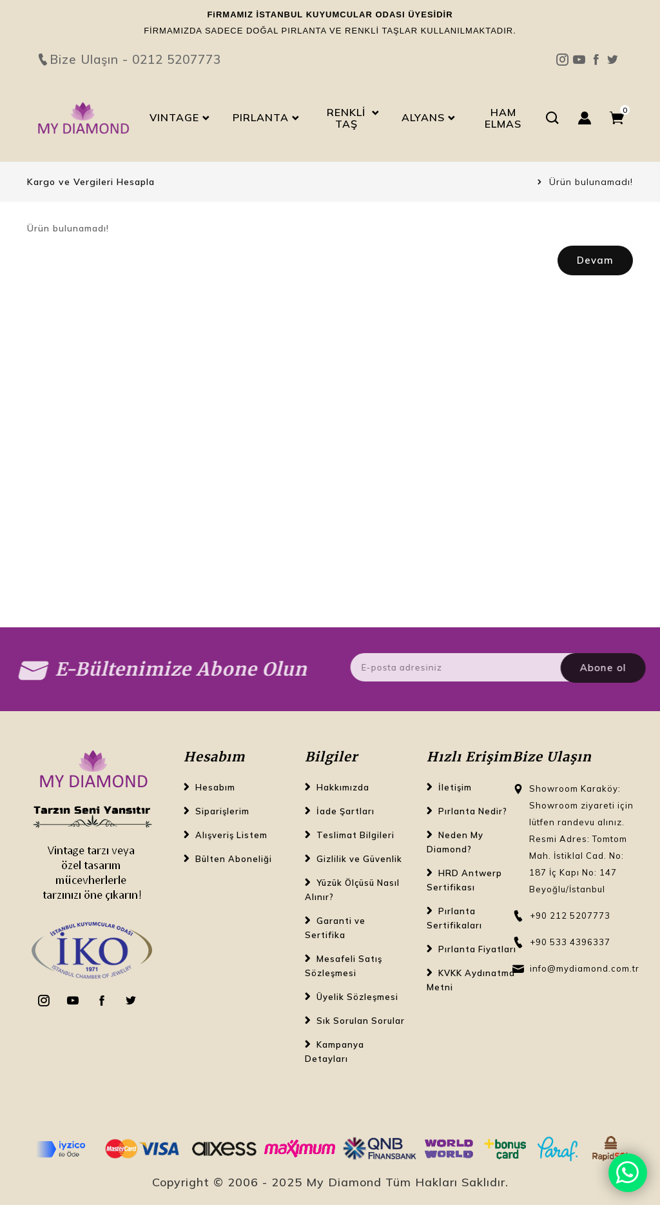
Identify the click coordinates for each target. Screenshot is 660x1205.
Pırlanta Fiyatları (477, 949)
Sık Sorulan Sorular (360, 1020)
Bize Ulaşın (330, 36)
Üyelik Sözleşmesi (357, 997)
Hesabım (215, 787)
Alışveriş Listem (231, 835)
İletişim (455, 787)
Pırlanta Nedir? (472, 811)
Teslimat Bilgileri (355, 835)
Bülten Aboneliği (233, 859)
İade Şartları (345, 811)
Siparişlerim (222, 811)
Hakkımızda (342, 787)
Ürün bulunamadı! (591, 182)
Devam (595, 260)
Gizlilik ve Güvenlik (359, 859)
